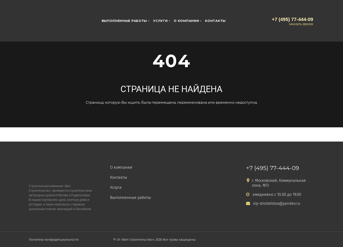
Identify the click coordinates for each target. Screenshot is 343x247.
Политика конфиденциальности (54, 240)
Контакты (215, 21)
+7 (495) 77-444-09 (272, 168)
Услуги (160, 21)
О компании (186, 21)
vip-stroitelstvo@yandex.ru (273, 203)
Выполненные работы (124, 21)
